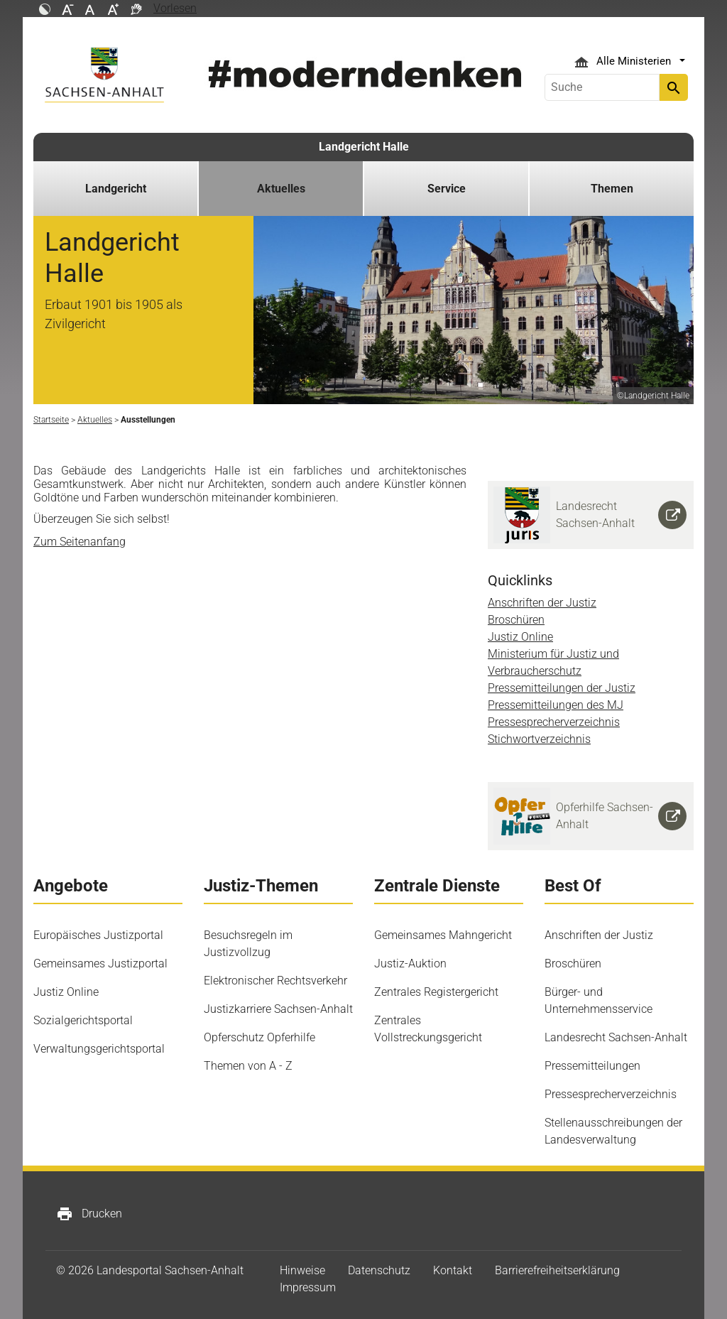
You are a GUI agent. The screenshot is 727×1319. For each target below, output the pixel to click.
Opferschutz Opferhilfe (259, 1037)
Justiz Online (520, 637)
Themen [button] (612, 188)
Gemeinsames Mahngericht (443, 935)
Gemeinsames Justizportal (100, 963)
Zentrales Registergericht (436, 992)
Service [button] (446, 188)
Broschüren (516, 619)
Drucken (89, 1213)
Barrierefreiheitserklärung (557, 1270)
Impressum (308, 1287)
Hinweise (302, 1270)
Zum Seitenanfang (79, 541)
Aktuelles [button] (281, 188)
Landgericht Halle (364, 146)
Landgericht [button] (115, 188)
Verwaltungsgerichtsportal (99, 1048)
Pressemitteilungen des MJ (555, 705)
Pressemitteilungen (592, 1066)
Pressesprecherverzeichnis (554, 722)
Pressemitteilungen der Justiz (561, 688)
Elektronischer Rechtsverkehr (275, 980)
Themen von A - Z (248, 1066)
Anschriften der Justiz (542, 602)
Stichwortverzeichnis (539, 739)
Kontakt (452, 1270)
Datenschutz (379, 1270)
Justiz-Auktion (410, 963)
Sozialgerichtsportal (83, 1020)
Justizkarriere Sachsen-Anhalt (278, 1009)
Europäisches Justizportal (98, 935)
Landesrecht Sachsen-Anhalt (616, 1037)
